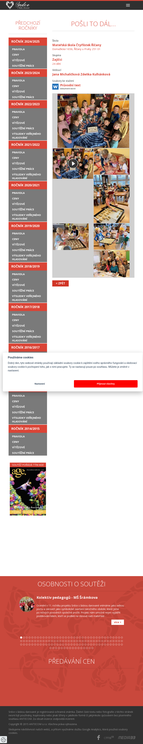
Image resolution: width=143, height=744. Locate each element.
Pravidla (18, 49)
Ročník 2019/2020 (25, 226)
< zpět (60, 283)
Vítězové (18, 60)
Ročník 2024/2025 (25, 41)
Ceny (15, 54)
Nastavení (40, 383)
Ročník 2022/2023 (25, 104)
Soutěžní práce (23, 65)
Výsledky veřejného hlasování (26, 135)
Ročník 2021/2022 (25, 144)
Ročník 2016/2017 (25, 347)
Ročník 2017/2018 (25, 307)
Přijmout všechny (106, 383)
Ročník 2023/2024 (25, 73)
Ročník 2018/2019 (25, 266)
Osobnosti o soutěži (71, 584)
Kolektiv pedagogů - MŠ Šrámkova (67, 597)
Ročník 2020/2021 (25, 185)
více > (117, 622)
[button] (14, 623)
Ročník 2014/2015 (25, 428)
